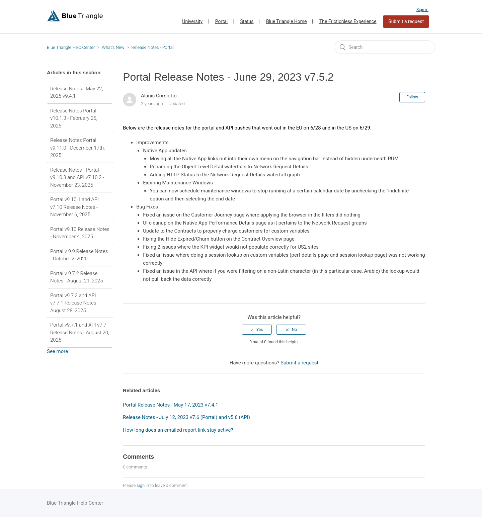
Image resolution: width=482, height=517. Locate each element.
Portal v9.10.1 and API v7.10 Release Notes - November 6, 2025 (74, 207)
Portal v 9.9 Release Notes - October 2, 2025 (79, 255)
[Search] (385, 47)
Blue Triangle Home (286, 21)
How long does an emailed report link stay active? (178, 430)
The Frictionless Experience (348, 21)
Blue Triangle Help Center (71, 47)
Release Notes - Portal (153, 47)
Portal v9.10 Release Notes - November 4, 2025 (79, 233)
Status (246, 21)
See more (57, 351)
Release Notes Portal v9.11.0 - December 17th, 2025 (77, 147)
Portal (221, 21)
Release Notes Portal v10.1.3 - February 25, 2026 (73, 118)
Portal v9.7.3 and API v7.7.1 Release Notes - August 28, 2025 (74, 303)
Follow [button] (412, 97)
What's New (113, 47)
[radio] (257, 330)
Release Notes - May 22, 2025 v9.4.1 (76, 92)
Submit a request (406, 21)
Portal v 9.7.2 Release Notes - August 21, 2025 (76, 277)
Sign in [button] (422, 9)
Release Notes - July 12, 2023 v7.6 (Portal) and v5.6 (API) (186, 417)
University (192, 21)
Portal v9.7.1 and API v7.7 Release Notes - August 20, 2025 (79, 332)
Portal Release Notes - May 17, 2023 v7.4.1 (170, 405)
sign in (143, 485)
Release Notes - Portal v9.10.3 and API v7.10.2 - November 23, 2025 (77, 177)
